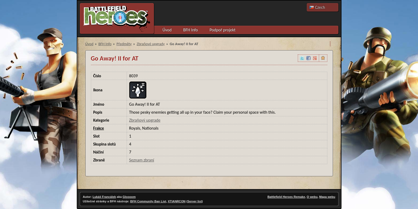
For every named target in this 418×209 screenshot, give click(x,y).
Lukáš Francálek (104, 196)
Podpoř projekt (222, 29)
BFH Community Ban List (148, 201)
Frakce (98, 128)
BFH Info (190, 29)
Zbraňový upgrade (144, 120)
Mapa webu (327, 196)
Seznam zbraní (141, 160)
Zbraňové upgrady (151, 43)
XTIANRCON (177, 201)
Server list (194, 201)
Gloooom (129, 196)
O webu (312, 196)
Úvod (167, 29)
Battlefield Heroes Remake (286, 196)
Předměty (124, 43)
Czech (320, 7)
